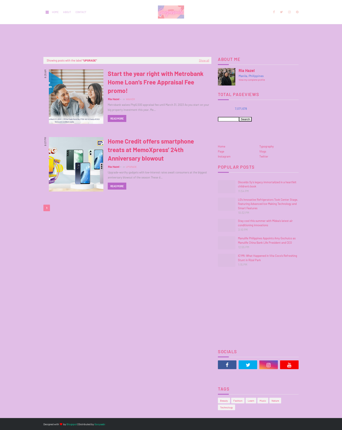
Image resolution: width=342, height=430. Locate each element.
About (67, 12)
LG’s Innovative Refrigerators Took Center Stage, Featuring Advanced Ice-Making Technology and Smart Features (268, 204)
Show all (204, 60)
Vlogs (262, 151)
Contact (80, 12)
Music (263, 400)
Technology (226, 407)
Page (221, 151)
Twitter (263, 156)
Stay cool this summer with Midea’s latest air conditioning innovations (265, 223)
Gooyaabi (99, 424)
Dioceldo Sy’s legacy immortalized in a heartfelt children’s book (267, 184)
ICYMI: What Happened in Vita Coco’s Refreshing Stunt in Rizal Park (267, 258)
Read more (117, 118)
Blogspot (72, 424)
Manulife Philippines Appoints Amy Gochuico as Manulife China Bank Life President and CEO (267, 240)
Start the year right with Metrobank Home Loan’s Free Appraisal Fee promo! (155, 82)
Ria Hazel (113, 99)
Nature (275, 400)
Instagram (224, 156)
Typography (266, 146)
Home (55, 12)
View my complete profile (252, 79)
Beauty (224, 400)
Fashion (237, 400)
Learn (251, 400)
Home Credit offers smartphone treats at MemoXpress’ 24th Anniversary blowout (151, 149)
